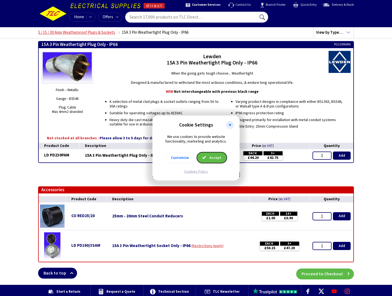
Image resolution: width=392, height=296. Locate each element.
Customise (180, 157)
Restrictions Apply (207, 246)
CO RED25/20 (83, 216)
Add (342, 155)
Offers (111, 17)
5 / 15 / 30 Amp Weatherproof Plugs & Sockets (76, 32)
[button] (230, 125)
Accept (211, 157)
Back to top (60, 273)
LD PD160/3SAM (85, 245)
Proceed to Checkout (328, 273)
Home (79, 17)
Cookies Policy (196, 171)
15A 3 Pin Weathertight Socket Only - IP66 (151, 245)
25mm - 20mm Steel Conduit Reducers (147, 216)
